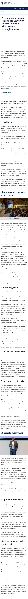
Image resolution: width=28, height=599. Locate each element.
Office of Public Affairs (7, 4)
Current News (21, 8)
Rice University (7, 2)
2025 (26, 8)
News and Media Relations (10, 3)
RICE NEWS (14, 8)
